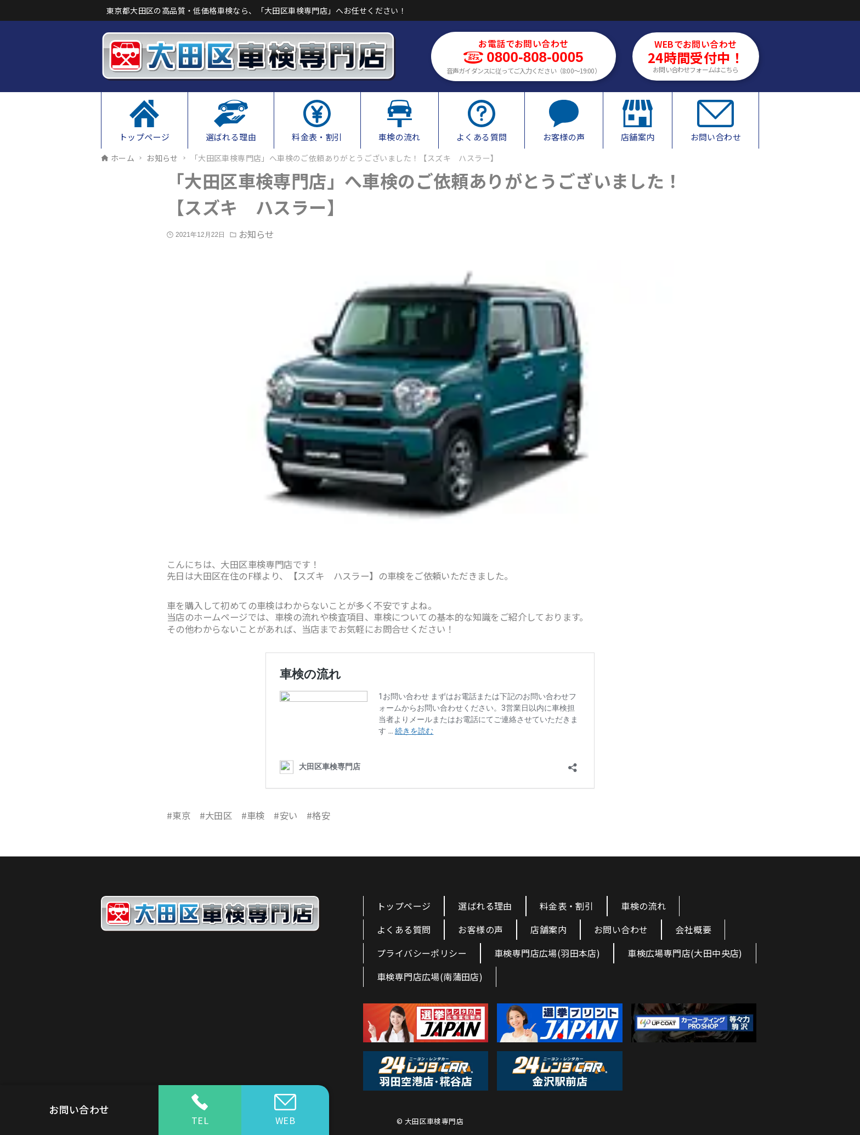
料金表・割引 (566, 905)
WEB (285, 1110)
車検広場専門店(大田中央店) (685, 953)
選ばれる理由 (485, 905)
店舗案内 (548, 929)
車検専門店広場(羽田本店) (547, 953)
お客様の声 (480, 929)
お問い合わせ (621, 929)
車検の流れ (643, 905)
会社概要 (693, 929)
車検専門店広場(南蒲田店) (430, 976)
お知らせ (256, 234)
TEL (199, 1110)
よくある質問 (404, 929)
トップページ (404, 905)
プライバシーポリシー (422, 953)
